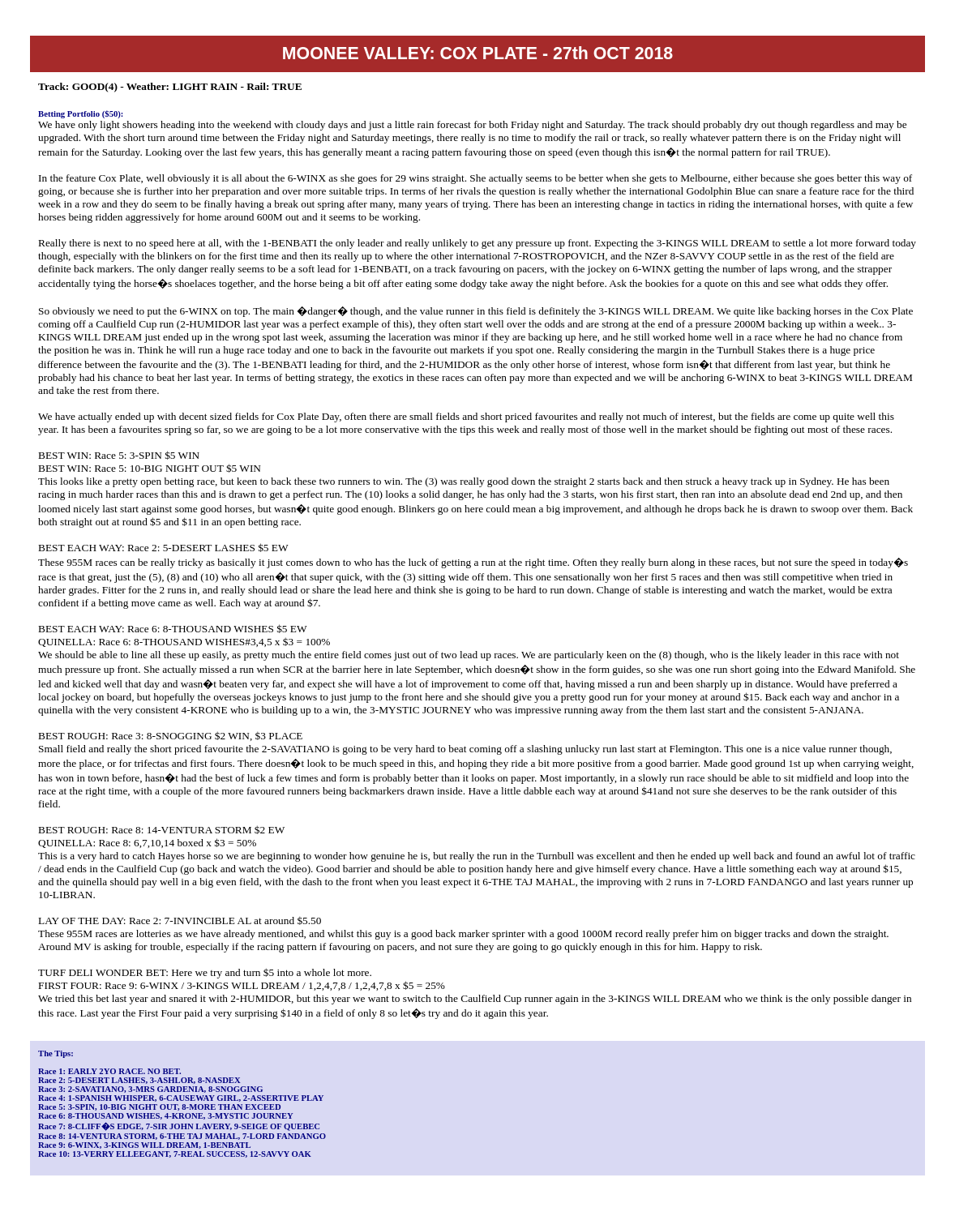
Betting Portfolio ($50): (80, 113)
